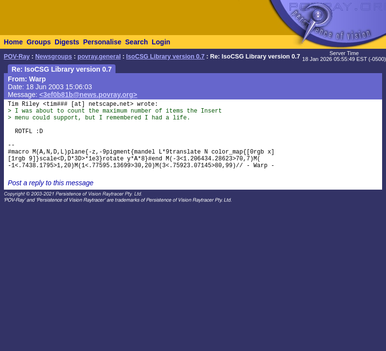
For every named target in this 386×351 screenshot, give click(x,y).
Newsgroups (53, 56)
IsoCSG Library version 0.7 (165, 56)
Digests (67, 42)
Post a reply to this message (51, 183)
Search (136, 42)
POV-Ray (17, 56)
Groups (38, 42)
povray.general (99, 56)
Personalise (102, 42)
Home (13, 42)
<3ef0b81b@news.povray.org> (88, 94)
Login (161, 42)
